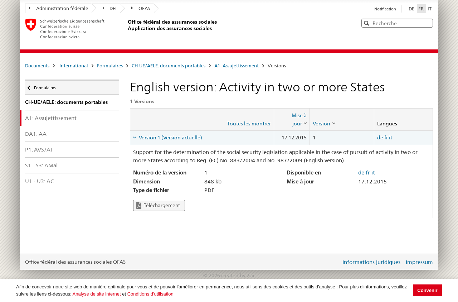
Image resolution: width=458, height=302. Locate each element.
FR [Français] (421, 8)
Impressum (419, 262)
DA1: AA (36, 133)
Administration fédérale (58, 8)
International (73, 65)
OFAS (140, 8)
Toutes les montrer (249, 123)
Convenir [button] (427, 290)
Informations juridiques (371, 262)
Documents (37, 65)
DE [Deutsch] (412, 8)
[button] (427, 23)
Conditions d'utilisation (150, 294)
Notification (385, 8)
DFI (110, 8)
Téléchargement (158, 205)
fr (386, 137)
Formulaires (110, 65)
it (390, 137)
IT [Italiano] (430, 8)
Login (334, 262)
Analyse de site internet (97, 294)
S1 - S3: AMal (41, 165)
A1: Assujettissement (236, 65)
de (380, 137)
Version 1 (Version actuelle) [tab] (170, 137)
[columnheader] (292, 119)
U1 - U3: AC (39, 181)
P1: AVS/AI (38, 149)
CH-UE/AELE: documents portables (168, 65)
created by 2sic (238, 275)
